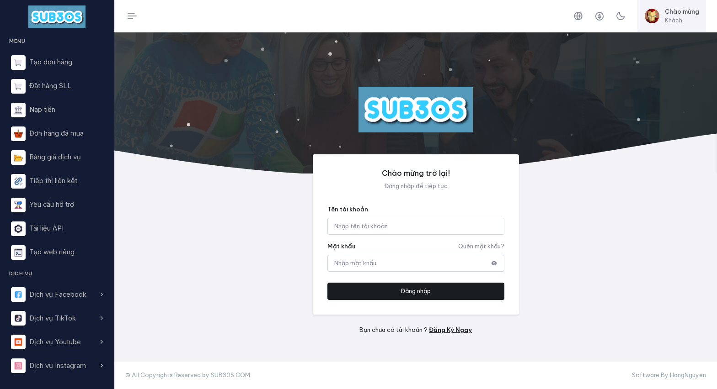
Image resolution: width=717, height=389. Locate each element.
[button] (57, 294)
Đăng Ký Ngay (450, 329)
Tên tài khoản (347, 209)
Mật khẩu (341, 246)
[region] (57, 205)
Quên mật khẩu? (481, 246)
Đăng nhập (416, 290)
